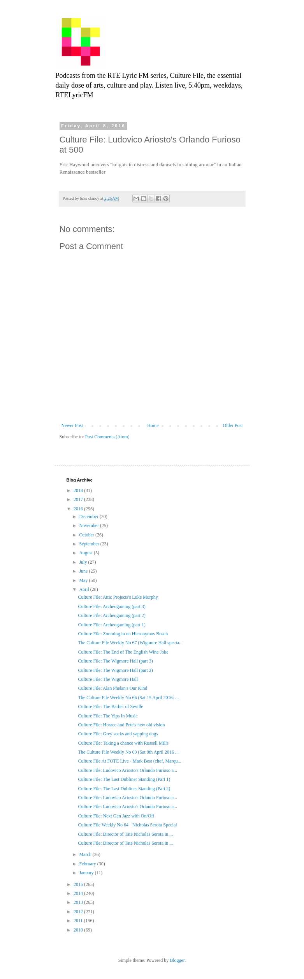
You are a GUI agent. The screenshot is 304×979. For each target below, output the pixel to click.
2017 (79, 499)
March (85, 854)
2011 (79, 920)
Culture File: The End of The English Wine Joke (123, 652)
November (89, 525)
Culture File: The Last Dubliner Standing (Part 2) (124, 788)
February (88, 864)
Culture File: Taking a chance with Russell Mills (123, 743)
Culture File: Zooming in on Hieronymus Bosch (123, 633)
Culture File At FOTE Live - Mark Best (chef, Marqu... (129, 761)
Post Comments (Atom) (107, 436)
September (89, 544)
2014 (79, 893)
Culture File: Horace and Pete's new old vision (121, 725)
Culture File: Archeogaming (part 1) (111, 624)
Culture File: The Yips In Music (107, 716)
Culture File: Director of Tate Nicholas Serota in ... (125, 834)
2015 (79, 884)
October (87, 535)
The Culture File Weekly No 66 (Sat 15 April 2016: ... (128, 697)
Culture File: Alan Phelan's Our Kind (112, 688)
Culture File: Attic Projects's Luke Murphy (118, 597)
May (84, 580)
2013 (79, 902)
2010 (79, 930)
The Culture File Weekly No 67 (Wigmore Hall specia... (130, 642)
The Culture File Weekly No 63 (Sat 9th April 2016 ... (128, 752)
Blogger (177, 960)
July (83, 562)
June (84, 571)
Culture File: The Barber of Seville (110, 706)
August (86, 552)
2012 (79, 911)
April (84, 589)
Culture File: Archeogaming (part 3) (111, 606)
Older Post (233, 425)
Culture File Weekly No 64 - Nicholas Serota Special (127, 825)
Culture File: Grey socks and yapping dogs (118, 733)
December (89, 516)
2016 (79, 508)
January (87, 872)
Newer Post (72, 425)
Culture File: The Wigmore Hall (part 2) (115, 670)
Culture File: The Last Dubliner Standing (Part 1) (124, 779)
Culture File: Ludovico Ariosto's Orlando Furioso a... (127, 770)
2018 (79, 490)
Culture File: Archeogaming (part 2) (111, 615)
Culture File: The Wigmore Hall (108, 679)
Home (152, 425)
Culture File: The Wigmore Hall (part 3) (115, 661)
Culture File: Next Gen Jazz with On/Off (116, 816)
